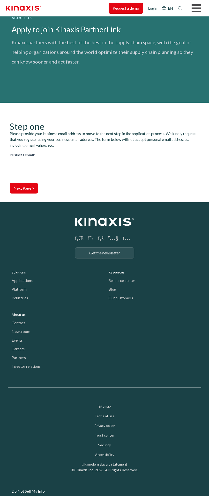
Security (104, 445)
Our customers (120, 297)
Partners (19, 357)
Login (152, 8)
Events (17, 340)
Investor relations (26, 366)
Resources (116, 272)
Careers (18, 348)
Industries (20, 297)
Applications (22, 280)
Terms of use (104, 416)
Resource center (121, 280)
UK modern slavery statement (104, 464)
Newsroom (21, 331)
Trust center (104, 435)
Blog (112, 289)
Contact (18, 322)
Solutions (19, 272)
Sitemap (104, 406)
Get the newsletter (104, 253)
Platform (19, 289)
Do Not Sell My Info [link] (28, 491)
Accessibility (104, 455)
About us (19, 314)
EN (170, 8)
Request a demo (126, 8)
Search (180, 8)
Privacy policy (104, 426)
